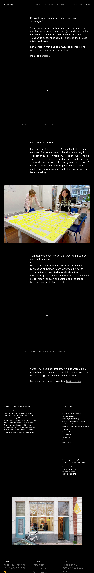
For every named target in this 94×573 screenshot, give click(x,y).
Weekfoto (73, 4)
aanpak (49, 49)
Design (64, 440)
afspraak (46, 55)
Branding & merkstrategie (71, 419)
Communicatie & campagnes (72, 421)
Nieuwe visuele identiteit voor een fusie (53, 351)
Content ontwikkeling (69, 424)
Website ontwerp (68, 416)
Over (44, 4)
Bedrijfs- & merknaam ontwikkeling (74, 426)
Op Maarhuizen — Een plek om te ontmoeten (54, 125)
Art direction (66, 434)
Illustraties (66, 437)
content (68, 275)
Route (65, 571)
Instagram (38, 564)
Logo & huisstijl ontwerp (70, 413)
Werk (38, 4)
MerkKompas (53, 4)
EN (89, 4)
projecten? (63, 49)
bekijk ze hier (73, 381)
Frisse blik (65, 442)
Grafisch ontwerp (68, 411)
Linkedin (38, 568)
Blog (81, 4)
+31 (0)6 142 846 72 (14, 568)
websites (84, 275)
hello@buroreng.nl (68, 472)
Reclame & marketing (69, 432)
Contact (64, 4)
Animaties (65, 429)
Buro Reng (8, 4)
